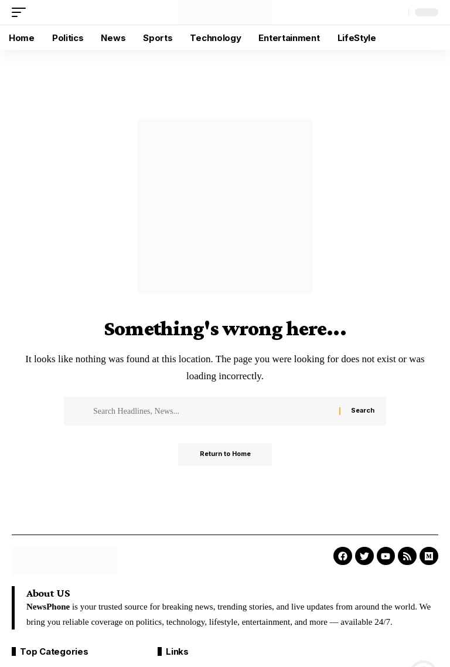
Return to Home (225, 455)
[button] (22, 12)
